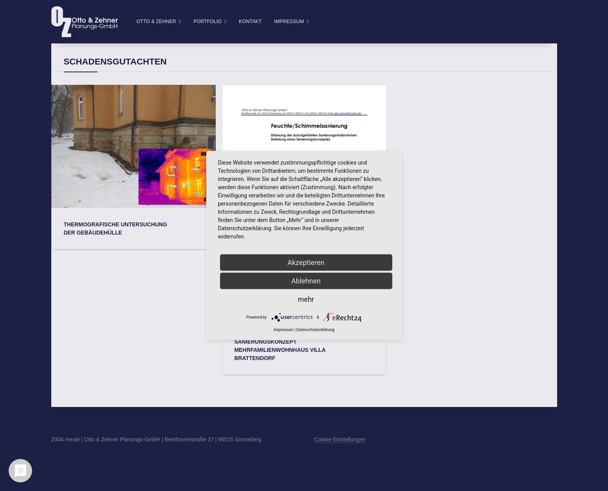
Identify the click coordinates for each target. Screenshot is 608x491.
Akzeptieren (306, 262)
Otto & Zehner (156, 21)
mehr (306, 299)
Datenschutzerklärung (315, 330)
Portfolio (207, 21)
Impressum (289, 21)
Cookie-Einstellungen (339, 452)
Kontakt (250, 21)
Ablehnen (306, 281)
